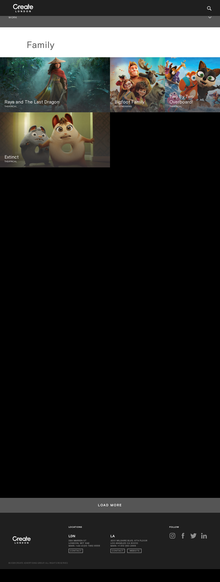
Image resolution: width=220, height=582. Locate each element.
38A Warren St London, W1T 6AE (79, 541)
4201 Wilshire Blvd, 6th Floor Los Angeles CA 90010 (128, 541)
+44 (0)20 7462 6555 (88, 546)
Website (134, 551)
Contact (76, 551)
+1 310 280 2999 (127, 546)
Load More (110, 505)
